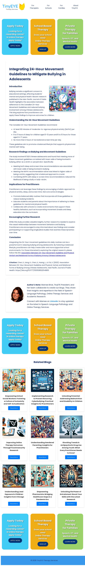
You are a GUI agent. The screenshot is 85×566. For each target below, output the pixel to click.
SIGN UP (43, 49)
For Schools (48, 6)
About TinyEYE (75, 6)
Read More (14, 408)
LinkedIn (54, 301)
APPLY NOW (15, 46)
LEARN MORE (70, 47)
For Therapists (34, 6)
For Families (61, 6)
